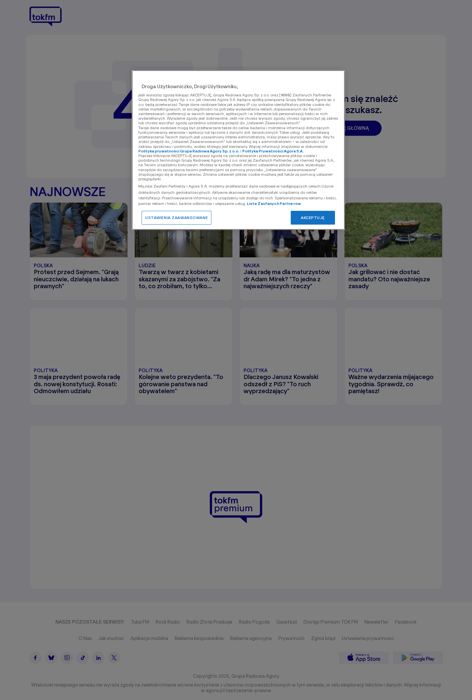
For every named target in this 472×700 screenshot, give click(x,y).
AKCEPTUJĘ (313, 217)
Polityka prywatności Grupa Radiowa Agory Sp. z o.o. (188, 151)
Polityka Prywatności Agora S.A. (273, 151)
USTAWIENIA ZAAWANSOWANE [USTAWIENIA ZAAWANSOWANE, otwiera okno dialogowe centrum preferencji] (176, 217)
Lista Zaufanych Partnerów (274, 203)
